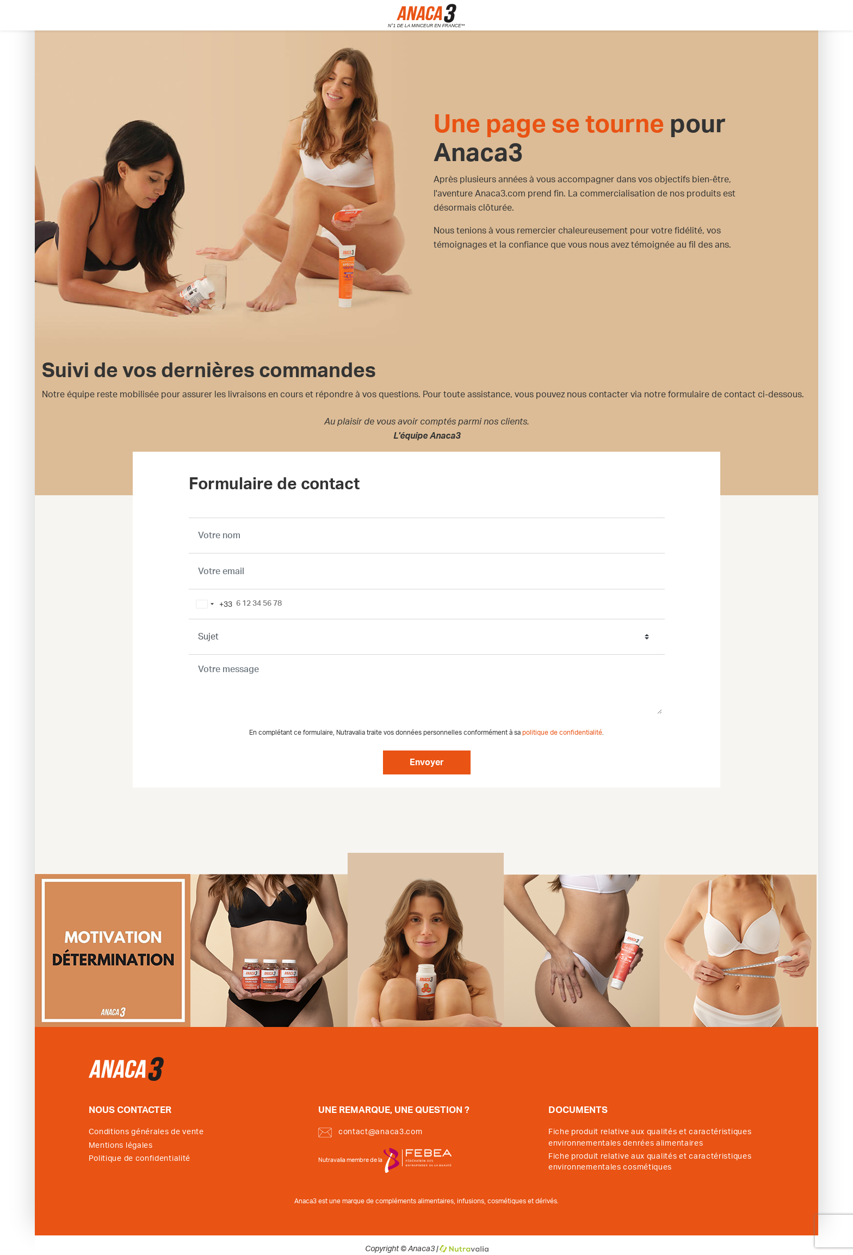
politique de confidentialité (562, 733)
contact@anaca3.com (370, 1132)
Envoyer (427, 762)
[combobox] (212, 604)
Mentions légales (121, 1145)
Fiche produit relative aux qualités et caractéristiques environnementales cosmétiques (650, 1162)
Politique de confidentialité (140, 1158)
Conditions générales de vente (146, 1132)
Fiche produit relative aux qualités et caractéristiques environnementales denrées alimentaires (650, 1137)
